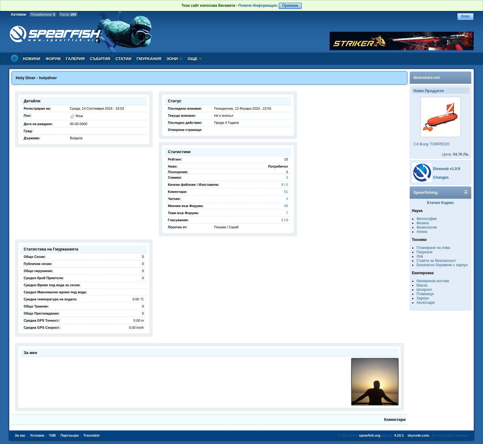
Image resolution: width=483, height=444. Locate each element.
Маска (421, 285)
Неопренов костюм (432, 281)
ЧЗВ (52, 435)
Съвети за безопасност (436, 261)
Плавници (425, 294)
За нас (20, 435)
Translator (91, 435)
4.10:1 (399, 435)
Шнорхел (424, 289)
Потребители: (43, 14)
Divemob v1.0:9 (446, 169)
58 (286, 206)
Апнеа (421, 232)
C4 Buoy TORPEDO (431, 144)
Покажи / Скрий (226, 227)
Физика (422, 223)
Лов (419, 256)
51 (286, 191)
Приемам (290, 5)
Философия (426, 219)
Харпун (422, 298)
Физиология (426, 227)
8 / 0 (285, 184)
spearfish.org (369, 435)
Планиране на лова (433, 248)
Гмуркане (424, 252)
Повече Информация (257, 5)
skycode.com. (419, 435)
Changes (441, 177)
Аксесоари (425, 302)
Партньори (69, 435)
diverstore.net (426, 77)
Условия (37, 435)
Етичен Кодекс (440, 203)
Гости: (68, 14)
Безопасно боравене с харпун (442, 265)
